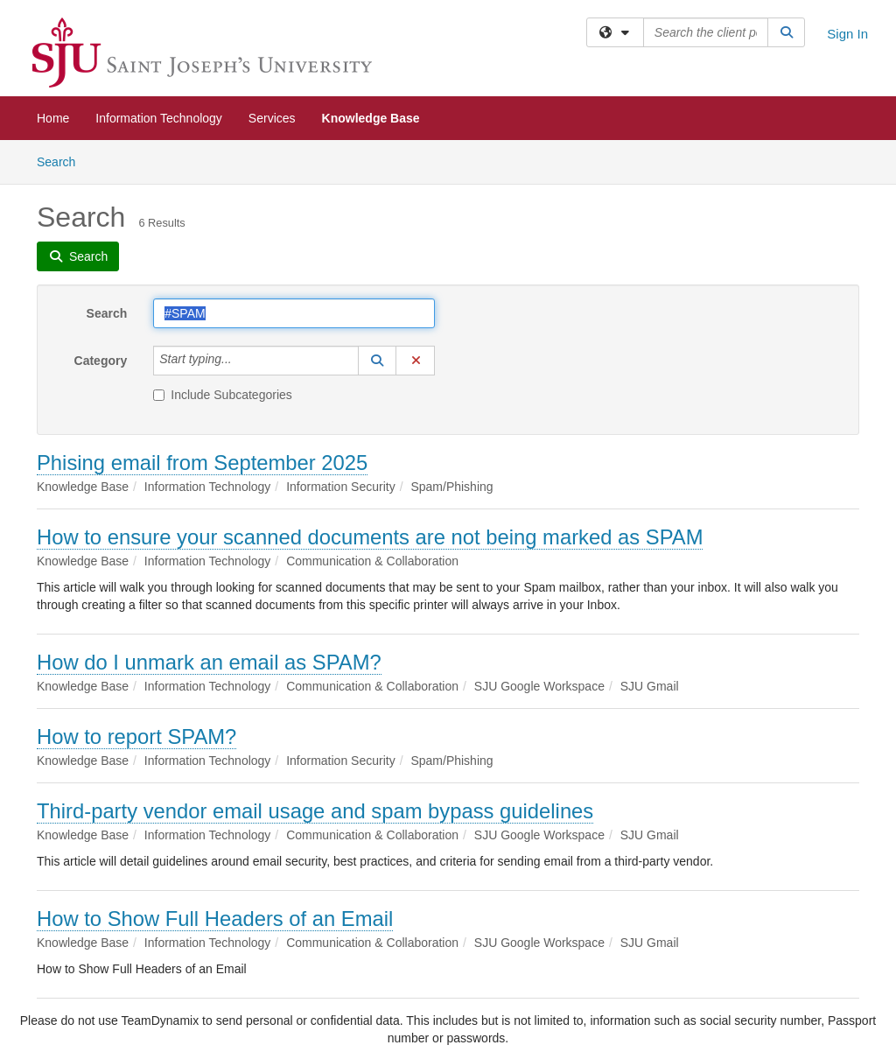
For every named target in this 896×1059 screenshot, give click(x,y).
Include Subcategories (222, 395)
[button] (377, 360)
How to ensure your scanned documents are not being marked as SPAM (370, 537)
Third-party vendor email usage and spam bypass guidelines (315, 811)
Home (53, 118)
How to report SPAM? (136, 736)
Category (101, 361)
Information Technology (158, 118)
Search (62, 160)
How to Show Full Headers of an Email (215, 918)
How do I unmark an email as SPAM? (209, 662)
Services (272, 118)
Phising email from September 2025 (202, 462)
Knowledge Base (371, 118)
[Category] (241, 360)
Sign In (847, 33)
